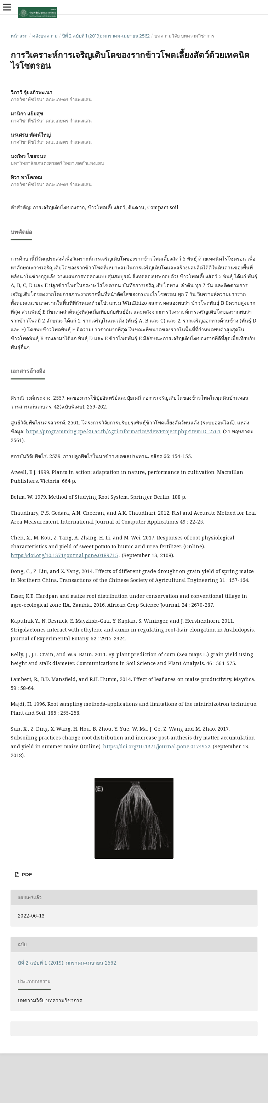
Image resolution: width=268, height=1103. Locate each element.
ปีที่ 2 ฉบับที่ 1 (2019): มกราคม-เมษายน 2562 (106, 36)
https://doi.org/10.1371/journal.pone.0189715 (64, 555)
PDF (26, 874)
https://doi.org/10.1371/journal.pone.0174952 (156, 746)
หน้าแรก (19, 36)
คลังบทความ (45, 36)
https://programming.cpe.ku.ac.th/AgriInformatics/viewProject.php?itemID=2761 (123, 431)
